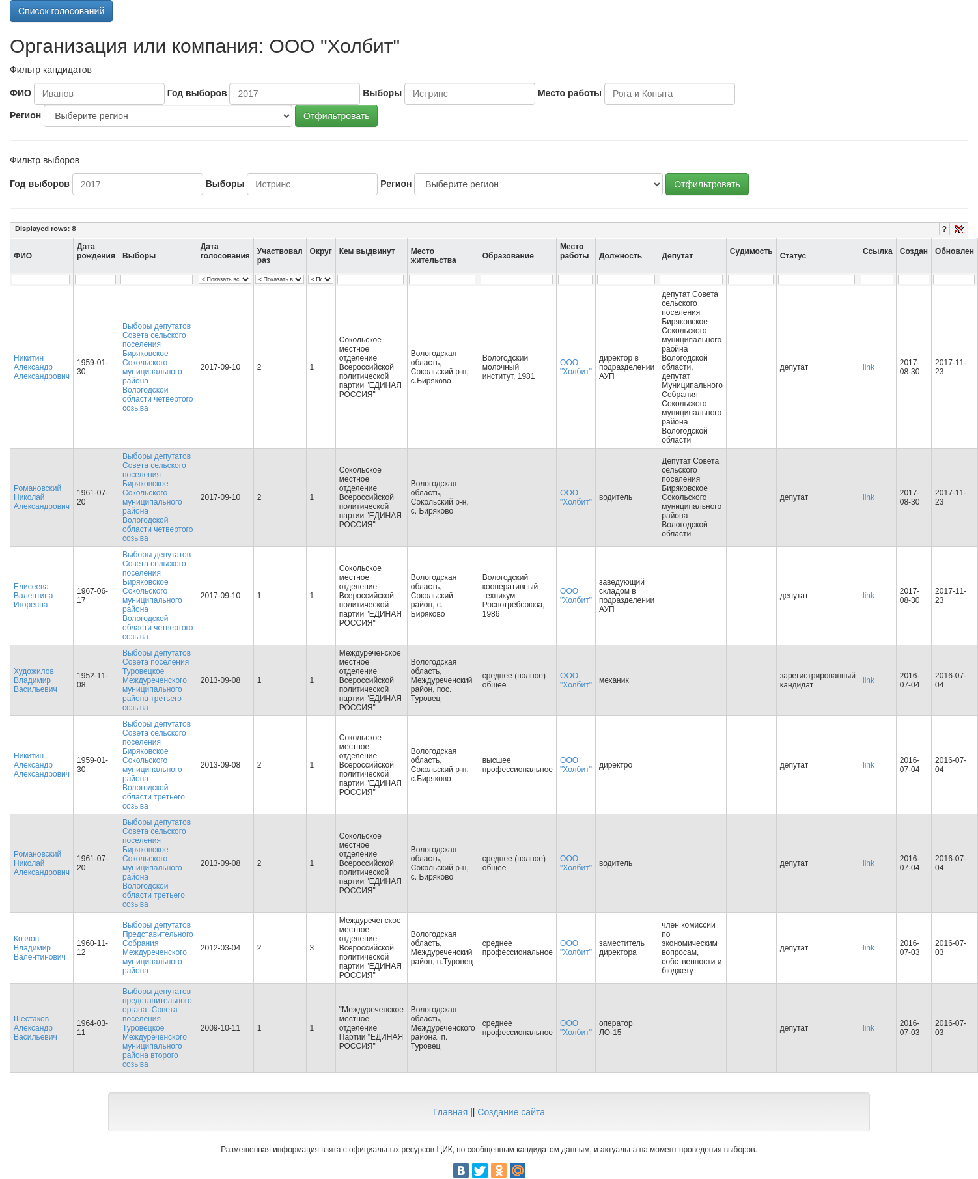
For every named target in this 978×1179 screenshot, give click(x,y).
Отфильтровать (336, 116)
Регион (25, 115)
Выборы (382, 93)
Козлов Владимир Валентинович (40, 948)
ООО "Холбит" (576, 367)
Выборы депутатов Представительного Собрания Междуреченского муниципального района (157, 948)
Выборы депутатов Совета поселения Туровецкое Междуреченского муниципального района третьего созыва (156, 680)
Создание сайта (511, 1112)
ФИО (20, 93)
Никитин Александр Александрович (42, 367)
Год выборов (197, 93)
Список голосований (61, 11)
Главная (450, 1112)
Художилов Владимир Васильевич (35, 680)
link (868, 367)
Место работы (570, 93)
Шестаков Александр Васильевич (35, 1028)
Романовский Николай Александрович (42, 497)
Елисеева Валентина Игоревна (33, 595)
